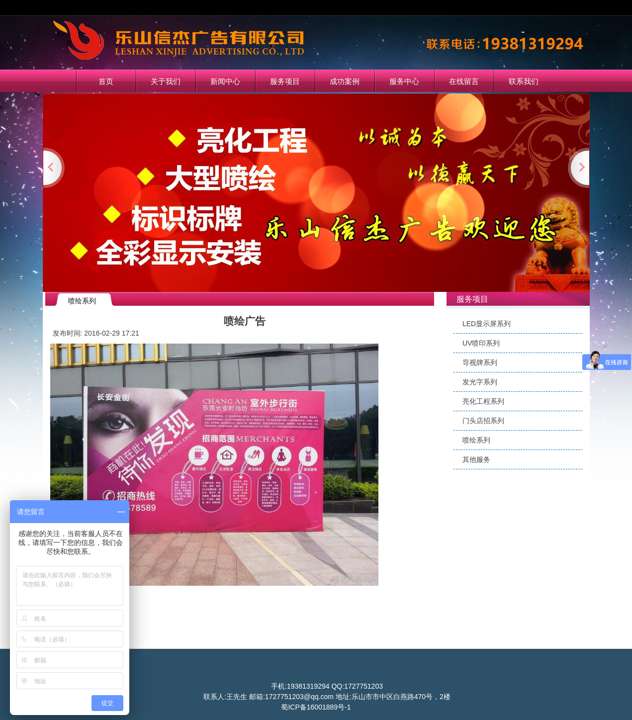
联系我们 (524, 81)
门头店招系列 (483, 421)
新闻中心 (225, 81)
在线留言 (464, 81)
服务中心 (404, 81)
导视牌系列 (479, 362)
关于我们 (166, 81)
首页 (105, 81)
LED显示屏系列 (486, 324)
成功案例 (345, 81)
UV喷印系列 (481, 343)
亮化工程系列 (483, 401)
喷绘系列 (476, 440)
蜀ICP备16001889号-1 (316, 707)
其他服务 (476, 459)
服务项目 (285, 81)
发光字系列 (479, 382)
